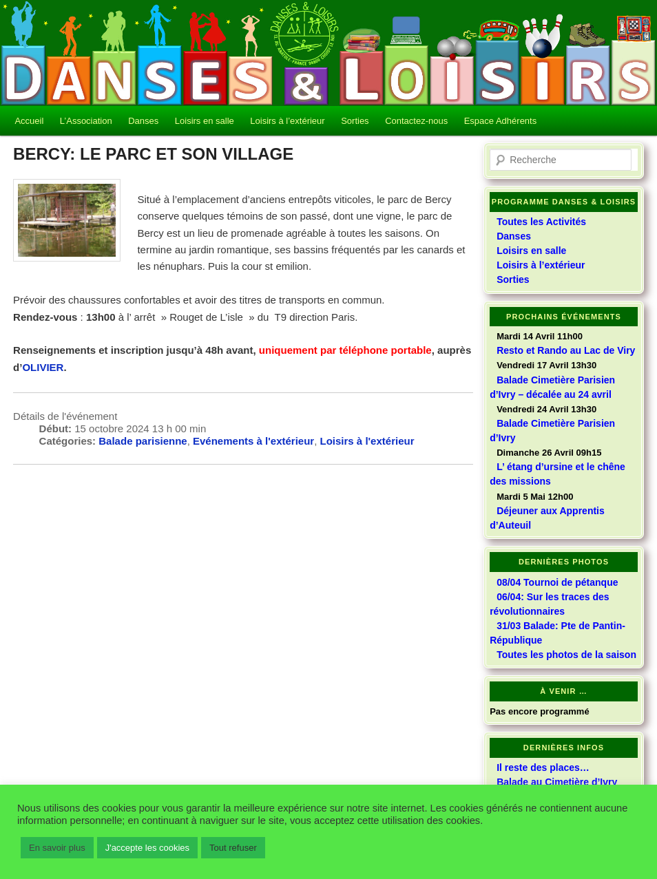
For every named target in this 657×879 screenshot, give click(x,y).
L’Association (86, 121)
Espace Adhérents (500, 121)
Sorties (354, 121)
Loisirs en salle (204, 121)
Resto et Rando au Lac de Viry (566, 350)
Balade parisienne (142, 441)
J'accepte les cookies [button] (147, 848)
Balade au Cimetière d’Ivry (557, 781)
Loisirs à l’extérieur (287, 121)
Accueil (28, 121)
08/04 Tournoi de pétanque (557, 582)
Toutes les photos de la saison (566, 654)
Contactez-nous (416, 121)
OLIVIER (42, 367)
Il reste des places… (543, 767)
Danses (143, 121)
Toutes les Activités (541, 221)
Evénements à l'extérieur (253, 441)
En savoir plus (57, 848)
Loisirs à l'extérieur (367, 441)
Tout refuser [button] (233, 848)
